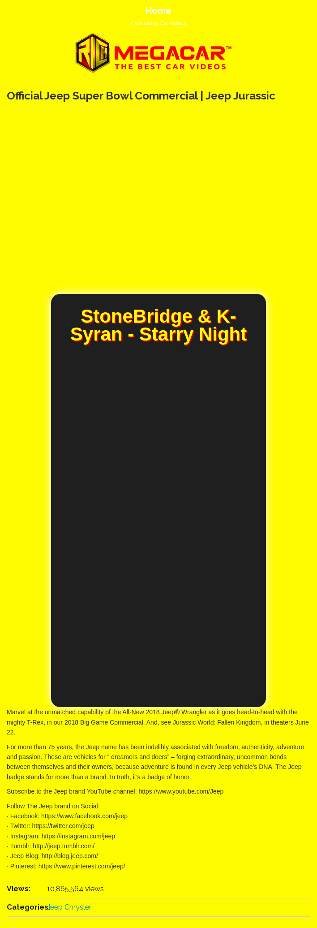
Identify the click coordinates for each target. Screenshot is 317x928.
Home (158, 10)
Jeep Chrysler (69, 907)
